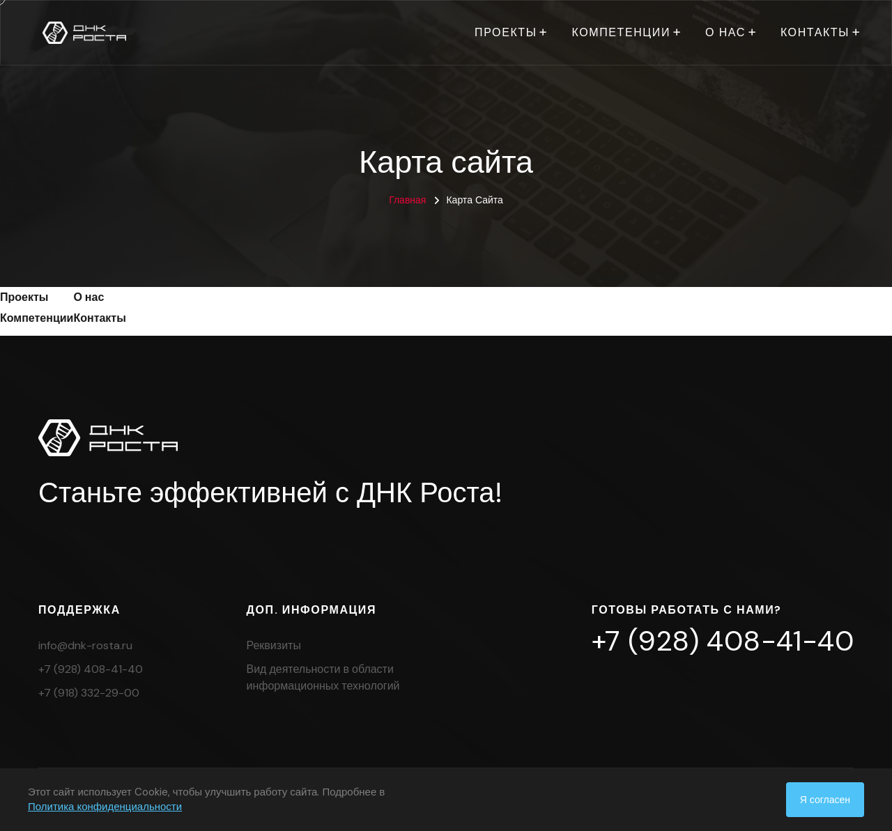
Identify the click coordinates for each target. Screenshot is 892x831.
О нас (725, 32)
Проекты (506, 32)
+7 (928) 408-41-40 (90, 669)
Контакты (814, 32)
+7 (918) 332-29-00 (88, 692)
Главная (407, 200)
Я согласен (825, 799)
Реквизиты (274, 645)
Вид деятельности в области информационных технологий (323, 677)
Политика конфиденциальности (105, 807)
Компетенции (620, 32)
